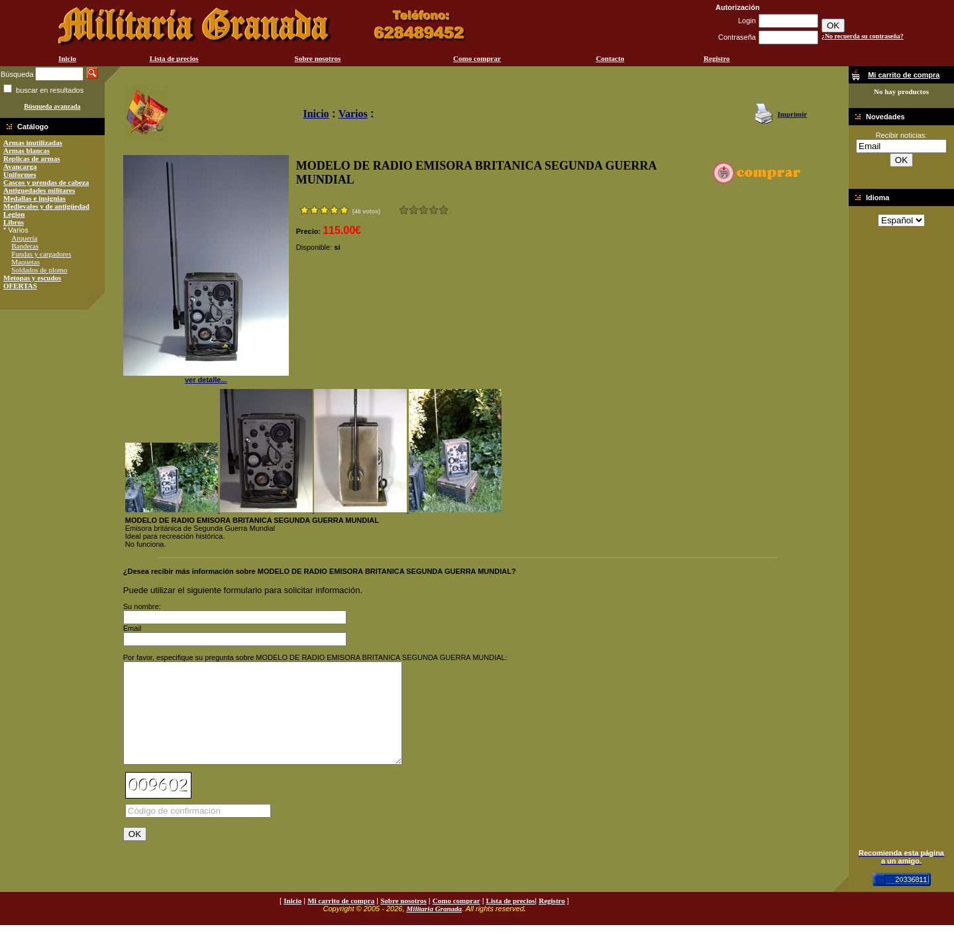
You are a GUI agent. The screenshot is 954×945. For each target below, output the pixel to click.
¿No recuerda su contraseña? (863, 36)
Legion (14, 214)
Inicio (67, 58)
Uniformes (19, 174)
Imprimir (792, 114)
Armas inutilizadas (32, 142)
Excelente (444, 210)
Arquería (24, 238)
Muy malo (404, 210)
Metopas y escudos (32, 278)
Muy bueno (434, 210)
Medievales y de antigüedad (46, 206)
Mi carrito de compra (340, 920)
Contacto (610, 58)
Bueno (424, 210)
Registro (717, 58)
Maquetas (25, 262)
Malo (414, 210)
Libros (13, 222)
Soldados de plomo (39, 270)
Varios (353, 113)
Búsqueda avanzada (52, 106)
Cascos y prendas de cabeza (46, 182)
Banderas (24, 246)
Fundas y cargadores (41, 254)
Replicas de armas (31, 158)
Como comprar (477, 58)
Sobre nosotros (318, 58)
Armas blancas (26, 150)
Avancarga (20, 166)
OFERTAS (20, 286)
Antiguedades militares (39, 190)
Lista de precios (174, 58)
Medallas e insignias (34, 198)
